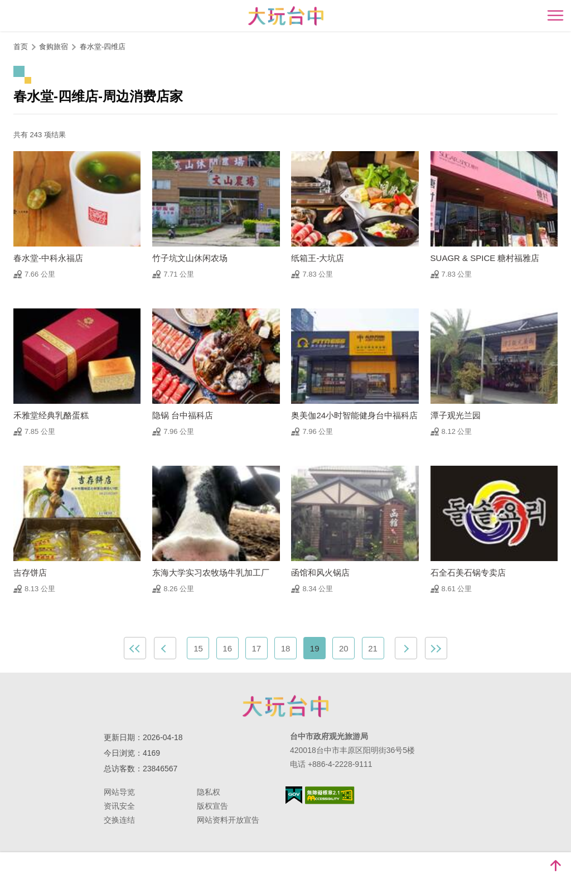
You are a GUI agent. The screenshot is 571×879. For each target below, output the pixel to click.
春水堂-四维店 (102, 46)
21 (373, 648)
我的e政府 (294, 795)
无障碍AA (330, 795)
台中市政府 (285, 706)
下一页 (406, 648)
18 (286, 648)
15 (198, 648)
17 (256, 648)
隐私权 (208, 792)
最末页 (436, 648)
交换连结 (119, 819)
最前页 (135, 648)
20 (344, 648)
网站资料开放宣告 (228, 819)
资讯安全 (119, 805)
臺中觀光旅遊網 (285, 16)
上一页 (165, 648)
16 (227, 648)
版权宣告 (212, 805)
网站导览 (119, 792)
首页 (20, 46)
